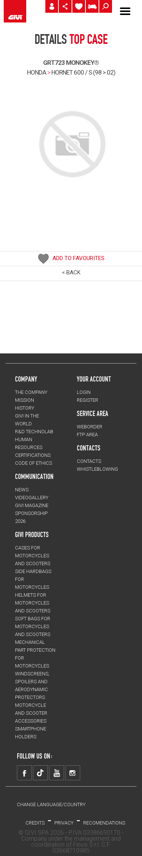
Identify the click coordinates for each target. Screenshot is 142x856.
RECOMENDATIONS (104, 823)
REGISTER (87, 400)
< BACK (71, 272)
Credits (35, 823)
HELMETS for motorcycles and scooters (32, 603)
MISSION (24, 400)
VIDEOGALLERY (31, 497)
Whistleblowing (97, 469)
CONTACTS (89, 461)
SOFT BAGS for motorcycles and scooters (32, 626)
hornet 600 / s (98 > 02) (83, 72)
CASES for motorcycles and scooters (32, 555)
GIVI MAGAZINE (31, 505)
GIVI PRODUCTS (32, 534)
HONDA (36, 72)
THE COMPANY (31, 392)
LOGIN (84, 392)
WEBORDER (89, 426)
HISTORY (24, 408)
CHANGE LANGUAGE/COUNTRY (51, 804)
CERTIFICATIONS (33, 455)
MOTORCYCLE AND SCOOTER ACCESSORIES (31, 713)
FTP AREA (87, 434)
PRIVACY (63, 823)
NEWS (21, 489)
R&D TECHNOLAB (34, 431)
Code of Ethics (33, 463)
